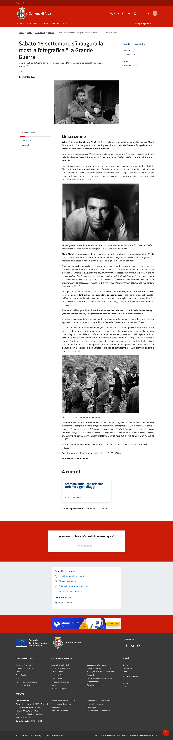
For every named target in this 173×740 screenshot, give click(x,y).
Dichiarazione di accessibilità (98, 710)
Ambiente (91, 674)
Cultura (51, 32)
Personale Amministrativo (26, 681)
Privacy (38, 735)
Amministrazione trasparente (99, 700)
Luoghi (125, 686)
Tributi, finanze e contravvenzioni (100, 671)
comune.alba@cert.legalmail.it (32, 714)
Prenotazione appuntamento (63, 700)
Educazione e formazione (97, 664)
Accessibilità (27, 735)
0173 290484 (25, 717)
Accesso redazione (149, 735)
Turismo (54, 685)
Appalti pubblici (57, 678)
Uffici (18, 671)
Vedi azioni (140, 44)
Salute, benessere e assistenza (99, 678)
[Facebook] (119, 13)
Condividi (128, 44)
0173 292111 (36, 720)
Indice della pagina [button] (28, 132)
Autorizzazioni (93, 681)
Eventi (125, 682)
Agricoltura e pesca (95, 685)
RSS (17, 735)
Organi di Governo (23, 665)
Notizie (125, 665)
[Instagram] (131, 13)
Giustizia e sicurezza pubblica (99, 668)
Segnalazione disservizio (61, 703)
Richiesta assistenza (59, 710)
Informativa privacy (95, 703)
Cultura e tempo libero (60, 668)
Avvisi (125, 671)
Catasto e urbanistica (60, 681)
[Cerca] (154, 13)
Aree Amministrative (24, 668)
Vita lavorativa (57, 671)
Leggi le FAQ (56, 707)
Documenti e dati (23, 685)
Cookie (46, 735)
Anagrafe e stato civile (60, 665)
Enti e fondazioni (23, 675)
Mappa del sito (58, 735)
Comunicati (40, 32)
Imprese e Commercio (60, 675)
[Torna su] (165, 732)
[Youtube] (125, 13)
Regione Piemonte (23, 3)
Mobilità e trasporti (59, 688)
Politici (18, 678)
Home (21, 32)
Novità (29, 32)
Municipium (136, 735)
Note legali (91, 707)
